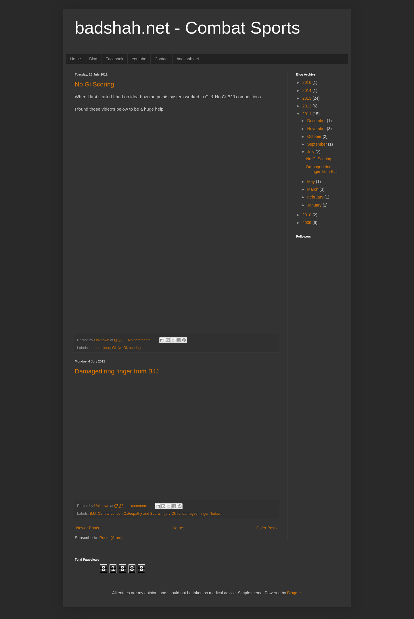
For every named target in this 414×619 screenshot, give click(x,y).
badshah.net (188, 59)
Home (75, 59)
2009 (307, 222)
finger (204, 514)
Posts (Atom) (111, 537)
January (315, 205)
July (311, 152)
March (313, 189)
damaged (190, 514)
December (317, 120)
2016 (307, 82)
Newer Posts (87, 528)
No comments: (140, 340)
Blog (93, 59)
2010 (307, 215)
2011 (307, 113)
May (311, 181)
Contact (161, 59)
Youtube (139, 59)
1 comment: (138, 506)
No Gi (122, 348)
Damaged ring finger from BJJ (117, 371)
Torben (215, 514)
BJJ (93, 514)
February (315, 197)
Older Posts (266, 528)
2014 (307, 90)
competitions (100, 348)
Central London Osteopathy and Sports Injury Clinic (139, 514)
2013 (307, 98)
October (315, 136)
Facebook (114, 59)
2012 (307, 106)
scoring (135, 348)
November (317, 128)
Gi (114, 348)
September (317, 144)
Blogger (294, 593)
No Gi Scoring (94, 84)
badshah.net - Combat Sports (187, 27)
